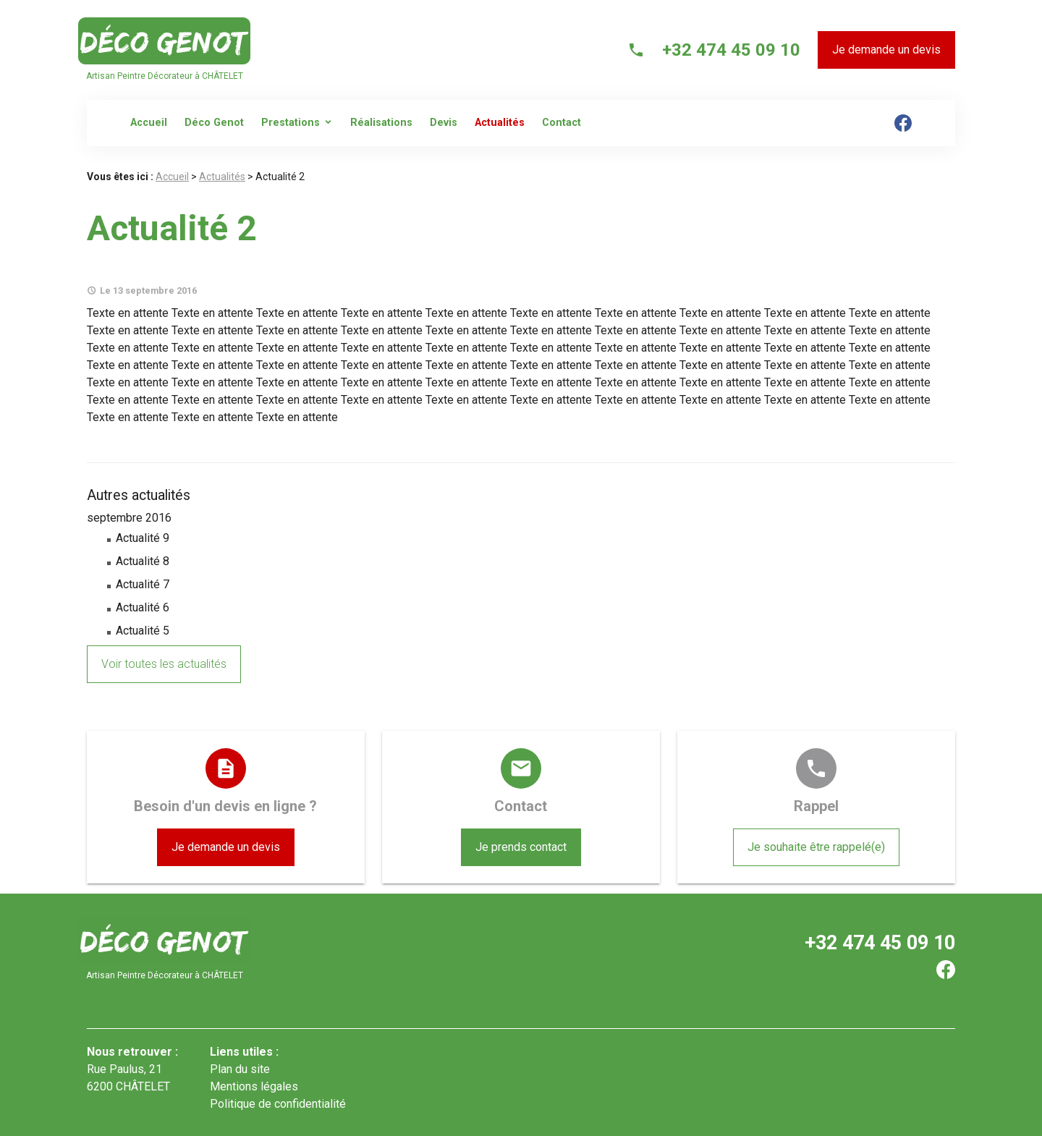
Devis (443, 122)
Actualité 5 (142, 630)
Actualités (500, 122)
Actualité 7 (142, 584)
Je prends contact (521, 847)
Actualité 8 (142, 561)
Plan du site (240, 1069)
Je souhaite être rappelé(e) (816, 847)
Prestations (290, 122)
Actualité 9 (142, 538)
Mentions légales (254, 1086)
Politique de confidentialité (278, 1104)
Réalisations (381, 122)
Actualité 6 (142, 607)
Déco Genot (214, 122)
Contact (561, 122)
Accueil (148, 122)
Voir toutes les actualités (163, 664)
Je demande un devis (886, 49)
